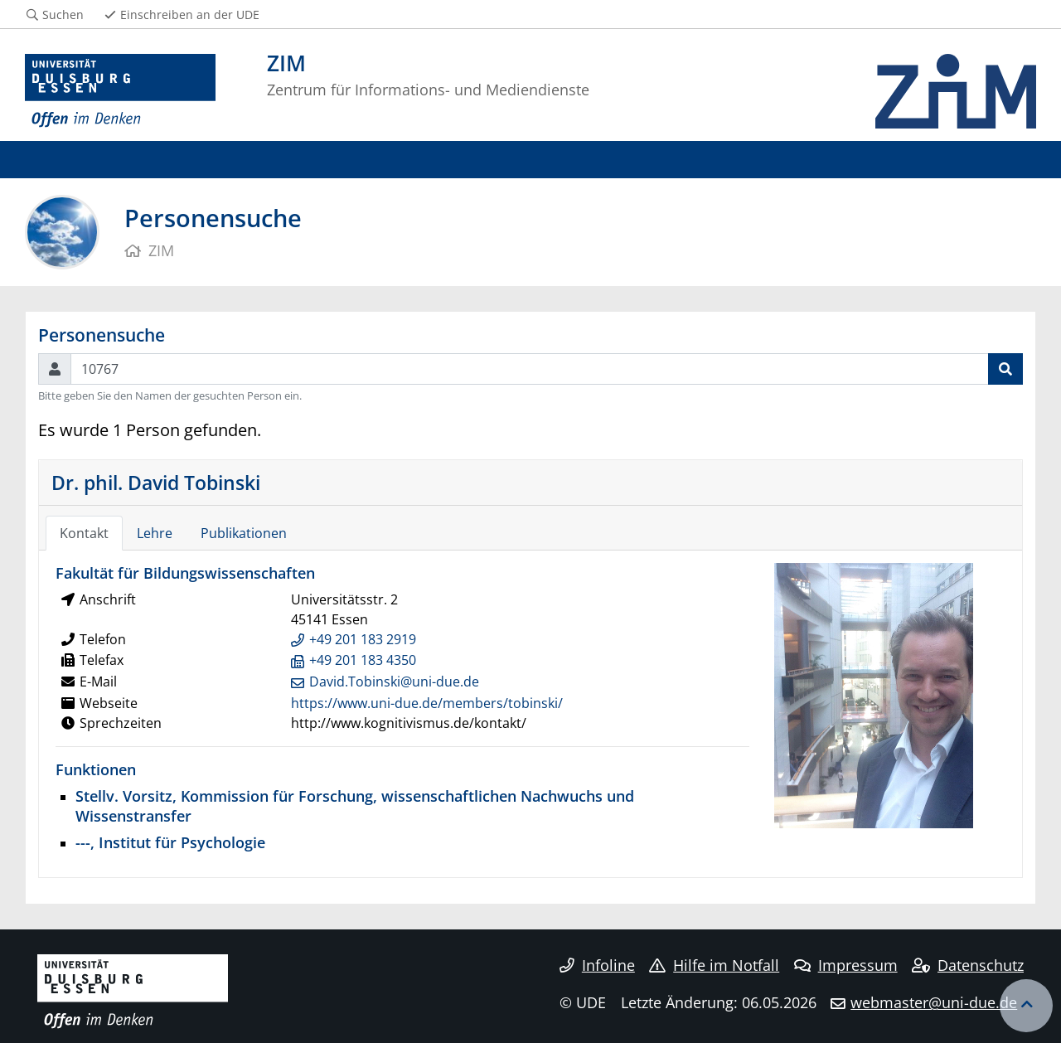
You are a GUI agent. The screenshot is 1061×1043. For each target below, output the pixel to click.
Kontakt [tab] (84, 533)
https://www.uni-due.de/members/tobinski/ (427, 703)
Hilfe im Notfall (714, 965)
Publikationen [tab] (244, 533)
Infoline (597, 965)
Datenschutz (968, 965)
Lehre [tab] (154, 533)
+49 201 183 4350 (362, 660)
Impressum (846, 965)
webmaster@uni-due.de (933, 1002)
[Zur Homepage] (120, 91)
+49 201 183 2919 (362, 639)
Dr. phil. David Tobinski (155, 482)
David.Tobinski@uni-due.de (394, 681)
